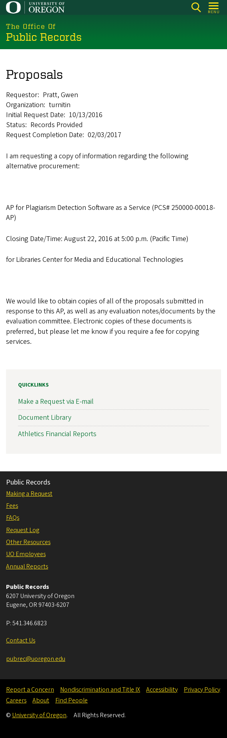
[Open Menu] (214, 7)
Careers (16, 700)
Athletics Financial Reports (57, 434)
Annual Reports (27, 566)
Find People (71, 700)
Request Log (22, 530)
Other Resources (28, 542)
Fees (12, 505)
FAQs (12, 517)
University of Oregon (39, 715)
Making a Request (29, 493)
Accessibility (162, 689)
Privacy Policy (202, 689)
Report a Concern (30, 689)
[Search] (196, 7)
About (40, 700)
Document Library (44, 418)
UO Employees (26, 554)
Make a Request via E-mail (56, 402)
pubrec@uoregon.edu (35, 658)
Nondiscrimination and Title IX (100, 689)
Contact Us (20, 640)
